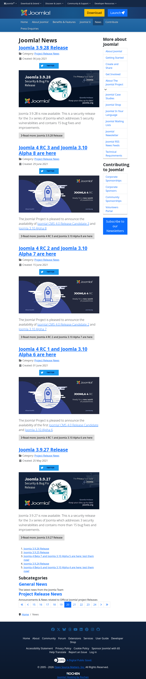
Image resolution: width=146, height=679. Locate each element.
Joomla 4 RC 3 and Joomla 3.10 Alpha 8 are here (53, 150)
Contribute (112, 22)
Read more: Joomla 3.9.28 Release (42, 135)
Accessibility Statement (39, 648)
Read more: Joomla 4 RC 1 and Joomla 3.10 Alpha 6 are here (56, 437)
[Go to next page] (101, 605)
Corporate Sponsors (112, 188)
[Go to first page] (22, 605)
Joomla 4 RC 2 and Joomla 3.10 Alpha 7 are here (53, 251)
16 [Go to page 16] (40, 604)
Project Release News (46, 53)
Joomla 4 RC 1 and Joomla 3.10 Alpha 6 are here (53, 352)
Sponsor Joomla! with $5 (106, 648)
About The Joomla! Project (114, 82)
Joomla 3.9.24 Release (36, 563)
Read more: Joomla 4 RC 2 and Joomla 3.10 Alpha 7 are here (56, 337)
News (98, 22)
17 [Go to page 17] (47, 604)
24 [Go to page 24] (94, 604)
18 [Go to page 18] (54, 604)
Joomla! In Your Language (115, 113)
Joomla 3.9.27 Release (43, 449)
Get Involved (113, 74)
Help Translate (57, 652)
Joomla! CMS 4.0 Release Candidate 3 (63, 223)
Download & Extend (30, 3)
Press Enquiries (30, 28)
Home (24, 22)
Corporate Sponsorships (113, 178)
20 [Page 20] (67, 604)
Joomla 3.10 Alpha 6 (39, 430)
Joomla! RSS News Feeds (113, 143)
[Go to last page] (107, 605)
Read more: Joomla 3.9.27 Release (42, 537)
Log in (93, 652)
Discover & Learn (53, 3)
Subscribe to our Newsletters (115, 226)
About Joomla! (40, 22)
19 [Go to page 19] (61, 604)
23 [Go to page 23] (88, 604)
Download (94, 13)
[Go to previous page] (28, 605)
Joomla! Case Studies (113, 96)
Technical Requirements (114, 153)
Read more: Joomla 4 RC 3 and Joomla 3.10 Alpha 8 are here (56, 236)
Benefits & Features (64, 22)
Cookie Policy (81, 648)
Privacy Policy (63, 648)
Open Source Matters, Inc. (69, 667)
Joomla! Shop (113, 104)
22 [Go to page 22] (81, 604)
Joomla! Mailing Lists (115, 123)
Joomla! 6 (85, 22)
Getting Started (115, 57)
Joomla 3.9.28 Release (43, 47)
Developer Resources (105, 3)
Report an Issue (78, 652)
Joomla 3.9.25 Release (36, 552)
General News (33, 584)
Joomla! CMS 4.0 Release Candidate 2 (63, 324)
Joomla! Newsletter (112, 133)
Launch (117, 13)
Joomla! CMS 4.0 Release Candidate (73, 425)
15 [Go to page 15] (34, 604)
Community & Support (78, 3)
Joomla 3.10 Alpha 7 (33, 329)
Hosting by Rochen (73, 677)
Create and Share (112, 66)
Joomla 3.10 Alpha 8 (33, 228)
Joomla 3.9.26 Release (36, 548)
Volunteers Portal (112, 209)
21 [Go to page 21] (74, 604)
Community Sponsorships (113, 199)
